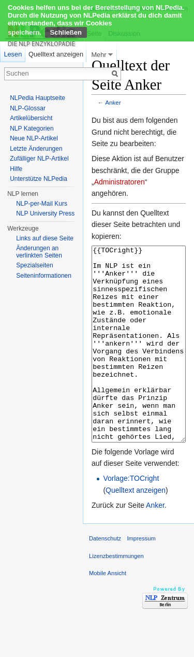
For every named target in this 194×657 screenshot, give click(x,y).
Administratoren (119, 182)
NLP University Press (45, 213)
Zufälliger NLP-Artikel (39, 158)
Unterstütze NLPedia (38, 178)
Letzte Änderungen (36, 148)
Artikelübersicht (31, 118)
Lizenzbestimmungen (116, 595)
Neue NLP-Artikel (34, 138)
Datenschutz (105, 577)
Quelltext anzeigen (136, 529)
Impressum (141, 577)
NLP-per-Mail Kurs (41, 203)
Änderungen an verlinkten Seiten (39, 252)
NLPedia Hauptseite (37, 98)
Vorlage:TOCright (131, 517)
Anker (113, 102)
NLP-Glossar (28, 108)
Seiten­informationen (43, 275)
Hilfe (16, 169)
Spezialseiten (34, 265)
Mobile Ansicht (107, 612)
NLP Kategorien (32, 128)
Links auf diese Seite (44, 238)
